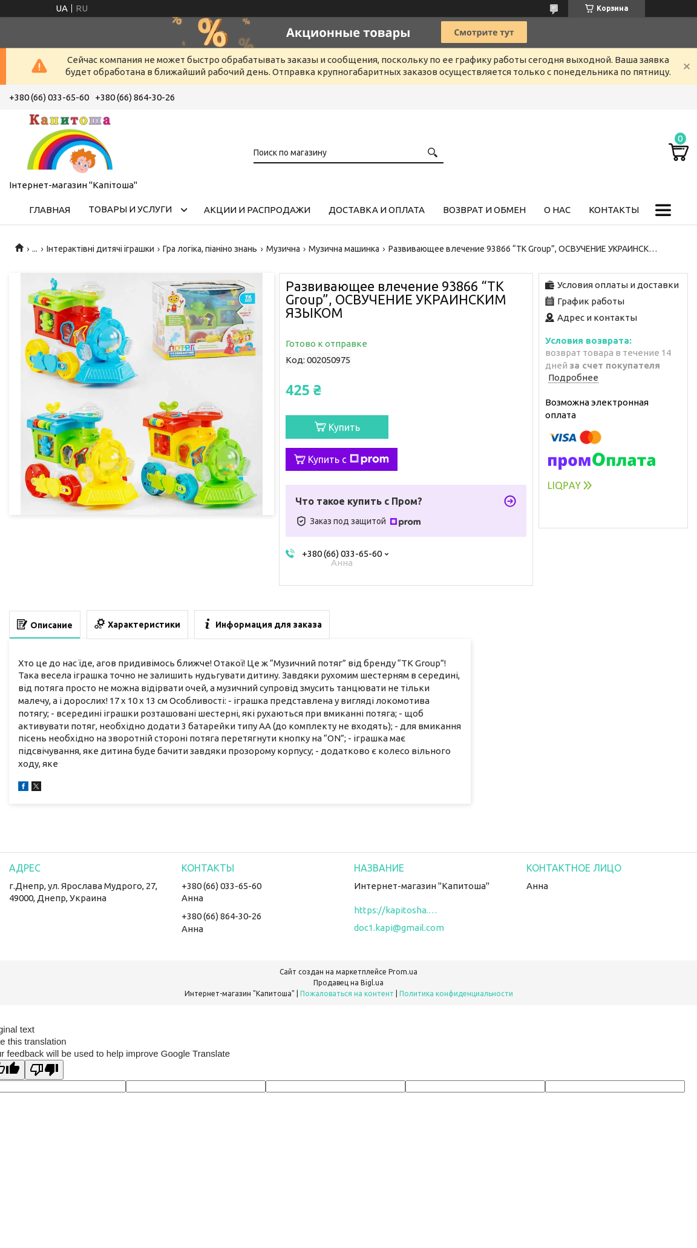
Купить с (348, 459)
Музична (283, 249)
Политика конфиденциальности (456, 993)
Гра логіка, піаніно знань (210, 249)
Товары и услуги (130, 209)
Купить (344, 427)
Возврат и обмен (484, 210)
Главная (49, 210)
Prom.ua (402, 972)
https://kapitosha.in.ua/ (396, 910)
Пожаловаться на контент (347, 993)
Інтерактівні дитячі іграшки (100, 249)
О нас (557, 210)
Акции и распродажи (257, 210)
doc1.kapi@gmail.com (399, 927)
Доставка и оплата (377, 210)
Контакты (614, 210)
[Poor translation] (44, 1070)
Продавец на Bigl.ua (348, 983)
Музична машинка (344, 249)
